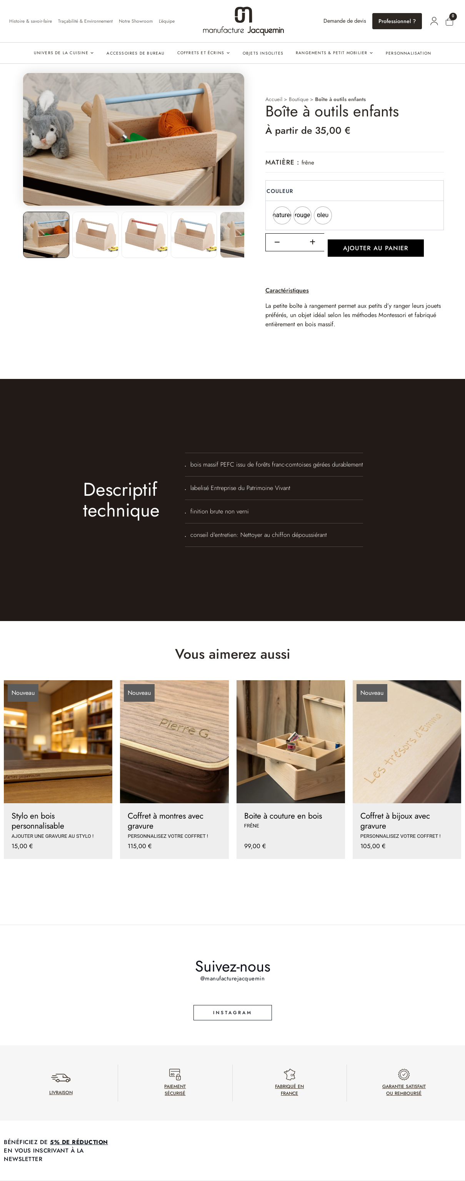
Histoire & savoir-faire (30, 21)
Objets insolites (263, 53)
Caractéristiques (287, 290)
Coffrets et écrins (201, 53)
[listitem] (46, 235)
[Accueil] (243, 21)
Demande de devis (344, 21)
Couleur (280, 191)
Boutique (298, 99)
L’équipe (167, 21)
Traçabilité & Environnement (85, 21)
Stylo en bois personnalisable (38, 821)
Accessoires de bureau (136, 53)
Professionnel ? (397, 21)
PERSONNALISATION (408, 53)
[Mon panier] (449, 22)
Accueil (273, 99)
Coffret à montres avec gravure (165, 821)
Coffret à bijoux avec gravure (395, 821)
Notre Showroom (136, 21)
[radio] (282, 215)
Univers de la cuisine (61, 53)
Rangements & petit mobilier (331, 53)
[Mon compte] (434, 21)
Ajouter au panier (375, 248)
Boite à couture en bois (283, 816)
